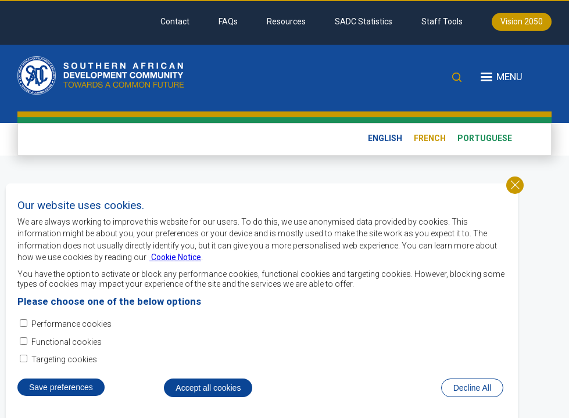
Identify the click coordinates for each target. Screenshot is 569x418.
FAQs (228, 21)
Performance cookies (71, 324)
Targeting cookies (64, 359)
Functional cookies (66, 342)
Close (515, 185)
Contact (174, 21)
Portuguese (484, 138)
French (430, 138)
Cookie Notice (175, 257)
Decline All (472, 387)
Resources (286, 21)
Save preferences (61, 387)
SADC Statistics (363, 21)
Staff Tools (442, 21)
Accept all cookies (208, 387)
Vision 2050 (521, 21)
